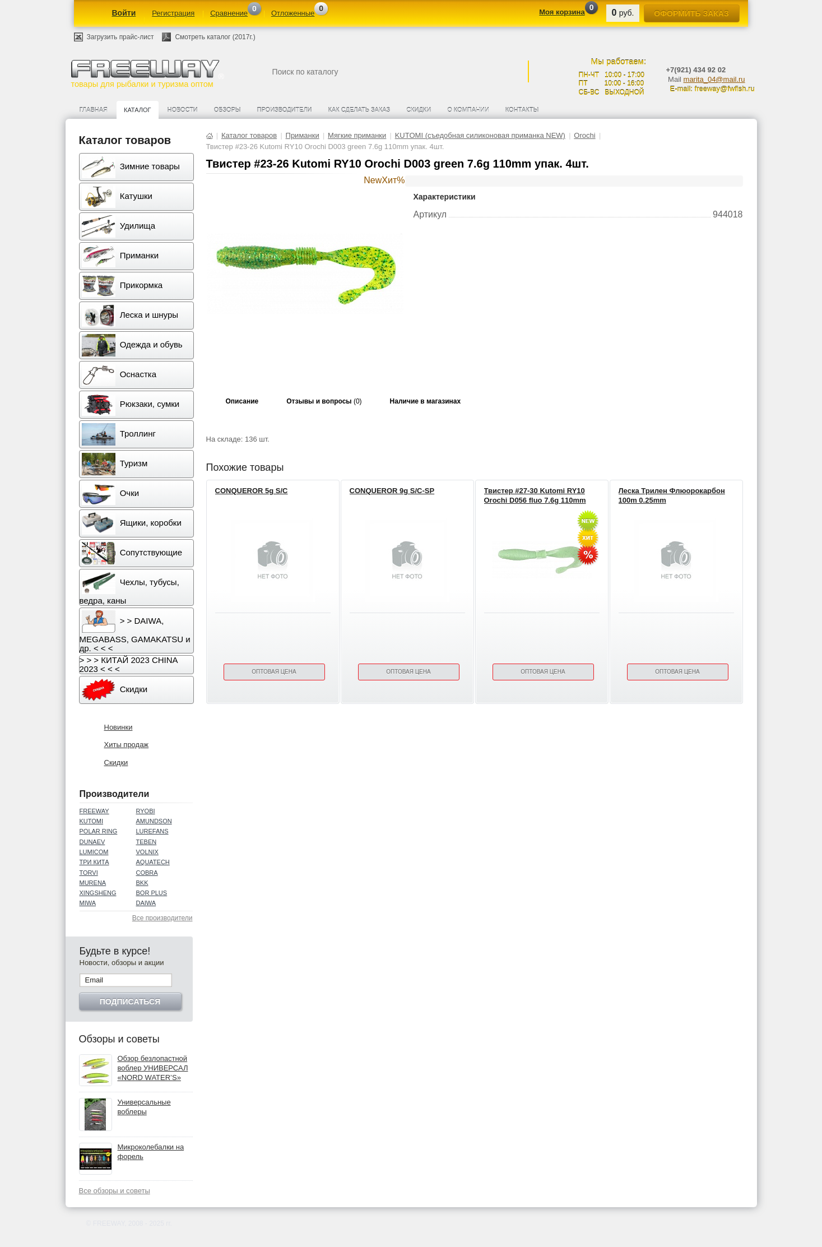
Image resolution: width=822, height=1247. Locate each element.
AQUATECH (153, 862)
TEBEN (146, 841)
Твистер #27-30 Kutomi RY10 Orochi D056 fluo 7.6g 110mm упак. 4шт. (535, 500)
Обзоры (227, 109)
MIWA (88, 903)
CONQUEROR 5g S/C (251, 490)
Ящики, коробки (132, 523)
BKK (142, 882)
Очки (111, 494)
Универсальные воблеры (144, 1107)
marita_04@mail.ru (714, 79)
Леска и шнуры (130, 315)
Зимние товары (131, 167)
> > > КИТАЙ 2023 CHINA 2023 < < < (129, 664)
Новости (183, 109)
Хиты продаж (126, 744)
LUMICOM (94, 852)
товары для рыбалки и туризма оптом (147, 74)
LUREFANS (152, 831)
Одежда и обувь (132, 345)
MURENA (93, 882)
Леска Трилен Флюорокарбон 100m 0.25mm (672, 495)
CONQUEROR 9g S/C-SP (392, 490)
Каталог (137, 109)
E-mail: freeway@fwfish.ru (712, 89)
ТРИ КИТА (94, 862)
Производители (284, 109)
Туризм (115, 464)
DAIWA (146, 903)
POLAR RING (99, 831)
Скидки (418, 109)
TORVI (89, 872)
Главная (94, 109)
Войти (124, 12)
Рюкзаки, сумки (131, 404)
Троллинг (119, 434)
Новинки (118, 727)
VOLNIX (147, 852)
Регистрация (173, 13)
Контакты (521, 109)
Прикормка (122, 286)
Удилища (118, 226)
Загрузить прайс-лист (120, 37)
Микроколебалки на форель (151, 1152)
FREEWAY (94, 811)
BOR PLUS (152, 892)
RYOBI (145, 811)
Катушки (117, 197)
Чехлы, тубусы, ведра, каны (129, 588)
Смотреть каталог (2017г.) (215, 37)
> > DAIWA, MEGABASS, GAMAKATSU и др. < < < (135, 631)
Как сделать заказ (359, 109)
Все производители (162, 918)
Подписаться (130, 1001)
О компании (468, 109)
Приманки (120, 256)
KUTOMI (92, 821)
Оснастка (119, 375)
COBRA (147, 872)
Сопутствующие (132, 553)
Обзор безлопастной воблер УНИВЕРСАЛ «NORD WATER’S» (153, 1068)
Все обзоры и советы (114, 1190)
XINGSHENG (98, 892)
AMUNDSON (154, 821)
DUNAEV (92, 841)
